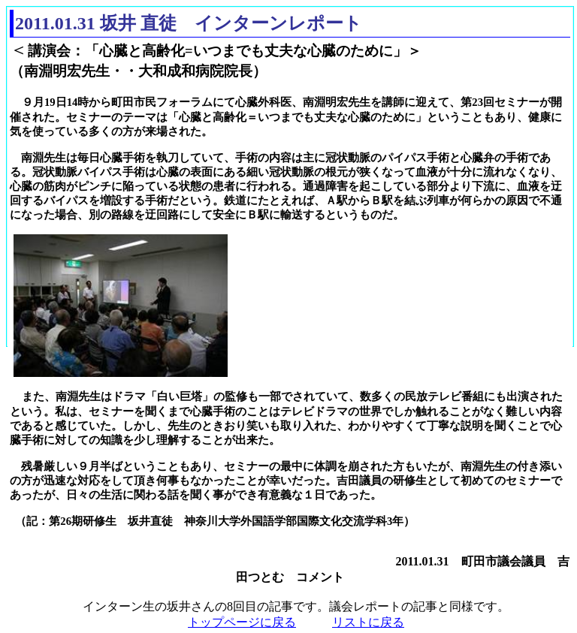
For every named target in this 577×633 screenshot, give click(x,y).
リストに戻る (368, 622)
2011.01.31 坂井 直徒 (96, 23)
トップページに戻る (242, 622)
